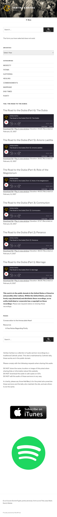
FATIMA (6, 70)
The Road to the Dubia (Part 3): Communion (26, 202)
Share (51, 126)
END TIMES (7, 91)
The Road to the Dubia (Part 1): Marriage (24, 262)
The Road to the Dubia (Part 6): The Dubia (25, 110)
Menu (28, 20)
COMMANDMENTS (10, 83)
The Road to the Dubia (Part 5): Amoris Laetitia (28, 140)
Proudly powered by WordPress (12, 512)
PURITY (6, 96)
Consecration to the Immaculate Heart (17, 320)
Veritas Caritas (23, 7)
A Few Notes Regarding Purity (16, 328)
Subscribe (44, 126)
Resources (7, 325)
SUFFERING (7, 74)
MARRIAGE (7, 87)
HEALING (6, 78)
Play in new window (22, 129)
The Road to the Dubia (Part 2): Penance (24, 232)
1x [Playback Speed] (15, 123)
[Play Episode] (6, 122)
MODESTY (7, 65)
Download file (8, 129)
